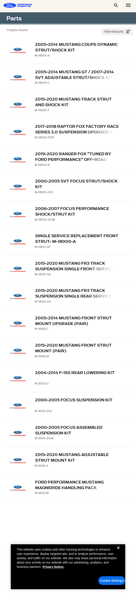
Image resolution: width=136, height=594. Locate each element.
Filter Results (114, 31)
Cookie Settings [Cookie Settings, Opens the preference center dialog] (111, 582)
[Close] (118, 553)
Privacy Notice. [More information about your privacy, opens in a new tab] (53, 569)
